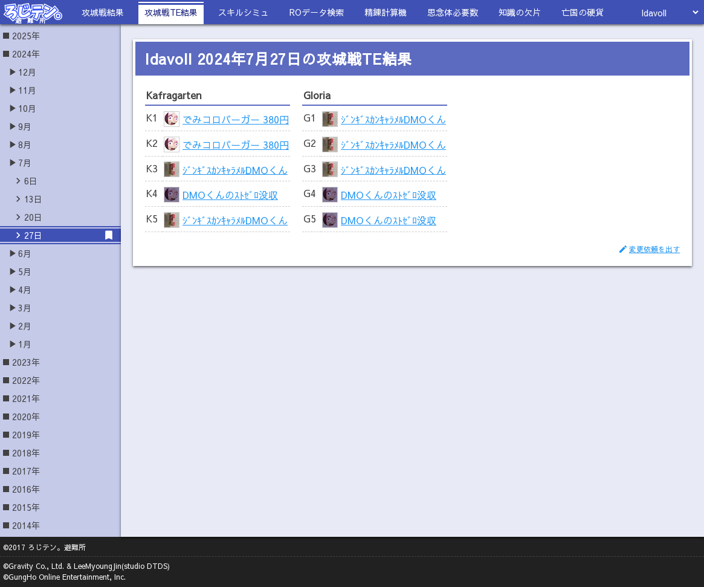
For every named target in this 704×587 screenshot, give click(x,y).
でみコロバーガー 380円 (235, 119)
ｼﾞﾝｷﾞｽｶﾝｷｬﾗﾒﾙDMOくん (235, 169)
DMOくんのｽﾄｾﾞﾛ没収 (230, 194)
